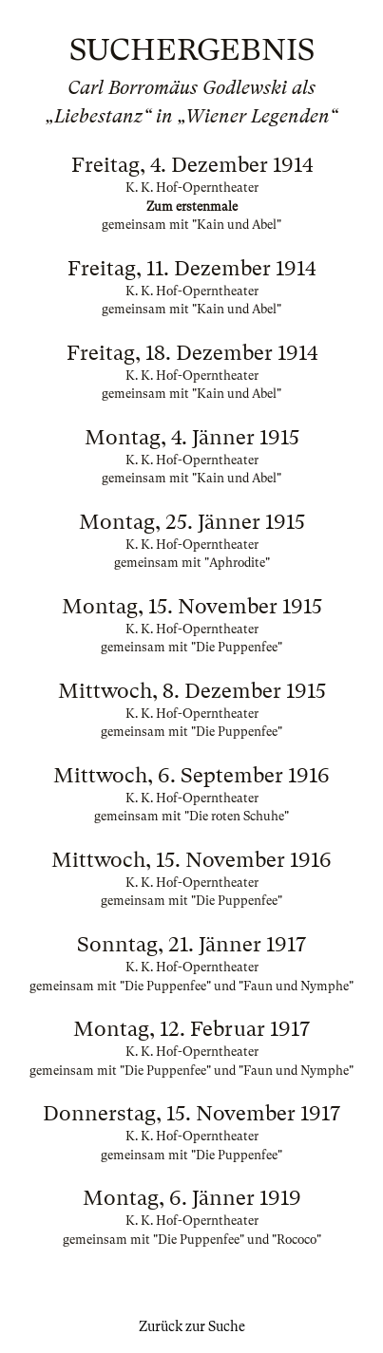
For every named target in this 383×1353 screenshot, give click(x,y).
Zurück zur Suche (192, 1326)
